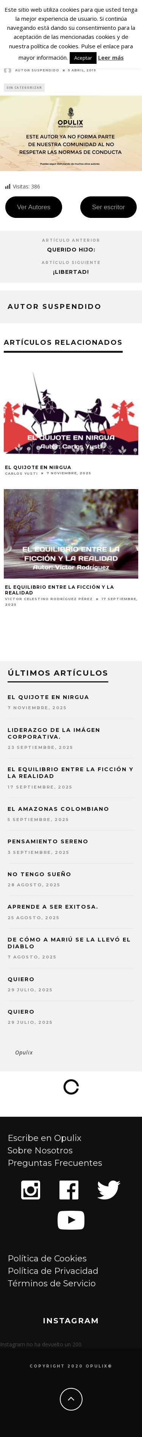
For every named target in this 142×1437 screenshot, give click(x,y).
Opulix (24, 1052)
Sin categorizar (24, 87)
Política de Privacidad (53, 1271)
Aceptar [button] (83, 57)
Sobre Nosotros (40, 1150)
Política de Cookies (47, 1258)
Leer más (111, 57)
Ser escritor (108, 207)
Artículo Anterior (71, 240)
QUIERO (21, 979)
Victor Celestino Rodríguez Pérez (49, 599)
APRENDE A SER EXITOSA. (53, 906)
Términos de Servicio (52, 1283)
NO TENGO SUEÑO (40, 874)
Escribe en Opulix (44, 1138)
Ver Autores (33, 207)
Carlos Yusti (21, 473)
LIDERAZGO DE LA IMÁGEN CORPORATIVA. (54, 733)
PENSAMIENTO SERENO (48, 841)
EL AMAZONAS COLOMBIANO (58, 809)
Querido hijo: (71, 249)
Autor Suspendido (31, 70)
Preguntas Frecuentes (55, 1163)
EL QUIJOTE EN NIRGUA (38, 467)
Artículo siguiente (71, 262)
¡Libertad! (71, 272)
